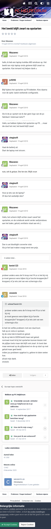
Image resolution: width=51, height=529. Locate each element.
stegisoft (13, 137)
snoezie (13, 293)
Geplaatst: (18, 56)
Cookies (38, 501)
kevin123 (13, 265)
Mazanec (9, 41)
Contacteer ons (27, 501)
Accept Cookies (9, 525)
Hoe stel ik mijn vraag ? (23, 427)
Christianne (18, 482)
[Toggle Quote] (6, 304)
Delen (12, 375)
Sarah (12, 409)
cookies (12, 509)
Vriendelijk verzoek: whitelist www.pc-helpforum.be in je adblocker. (23, 404)
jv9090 (12, 80)
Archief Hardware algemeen (25, 44)
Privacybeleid (15, 501)
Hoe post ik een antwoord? (25, 436)
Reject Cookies (27, 525)
